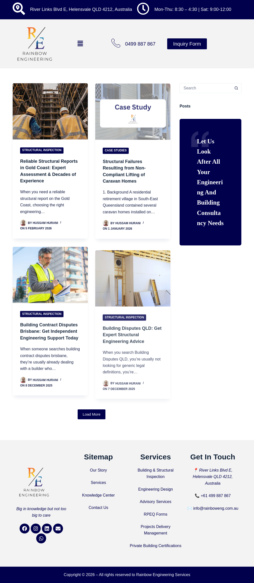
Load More (91, 420)
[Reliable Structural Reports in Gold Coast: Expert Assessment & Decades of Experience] (50, 112)
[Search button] (236, 88)
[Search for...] (205, 88)
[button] (80, 43)
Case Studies (116, 153)
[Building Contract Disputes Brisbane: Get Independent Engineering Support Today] (50, 280)
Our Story (98, 470)
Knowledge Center (98, 495)
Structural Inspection (41, 151)
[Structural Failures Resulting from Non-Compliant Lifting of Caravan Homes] (132, 114)
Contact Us (98, 507)
